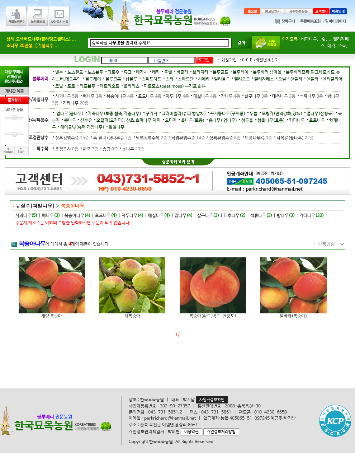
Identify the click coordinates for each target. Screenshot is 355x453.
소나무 (131, 149)
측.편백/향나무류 (111, 138)
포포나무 (317, 120)
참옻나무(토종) (271, 120)
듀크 (128, 72)
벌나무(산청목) (320, 113)
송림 (109, 149)
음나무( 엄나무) (223, 120)
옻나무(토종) (192, 120)
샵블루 (131, 79)
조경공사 (66, 149)
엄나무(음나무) (69, 113)
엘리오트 (242, 79)
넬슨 (59, 72)
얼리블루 (222, 79)
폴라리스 (131, 86)
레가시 (142, 72)
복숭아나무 (119, 96)
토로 (71, 86)
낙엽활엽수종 (187, 138)
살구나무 (255, 96)
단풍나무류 (257, 138)
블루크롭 (113, 79)
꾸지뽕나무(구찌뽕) (227, 113)
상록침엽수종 (71, 138)
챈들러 (296, 79)
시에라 (204, 79)
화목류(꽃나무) (293, 138)
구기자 (151, 113)
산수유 (86, 120)
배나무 (91, 96)
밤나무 (283, 215)
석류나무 (310, 96)
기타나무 (74, 103)
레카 (156, 72)
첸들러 (312, 79)
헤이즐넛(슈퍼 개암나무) (82, 127)
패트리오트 (109, 86)
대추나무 (283, 96)
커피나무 (297, 120)
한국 (89, 149)
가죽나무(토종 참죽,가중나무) (114, 113)
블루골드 (220, 72)
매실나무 (204, 96)
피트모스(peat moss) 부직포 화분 (175, 86)
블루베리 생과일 (267, 72)
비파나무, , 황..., (316, 39)
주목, (342, 45)
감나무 (229, 96)
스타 (170, 79)
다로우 (113, 72)
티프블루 (87, 86)
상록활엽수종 (224, 138)
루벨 (168, 72)
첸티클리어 (332, 79)
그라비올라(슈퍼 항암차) (184, 113)
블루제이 (93, 79)
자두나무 (176, 96)
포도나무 (148, 96)
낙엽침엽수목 (150, 138)
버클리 (182, 72)
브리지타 (200, 72)
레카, (332, 45)
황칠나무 (116, 127)
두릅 (253, 113)
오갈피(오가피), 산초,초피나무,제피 (128, 120)
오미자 (171, 120)
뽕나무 (70, 120)
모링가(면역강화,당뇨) (282, 113)
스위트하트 (151, 79)
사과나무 (66, 96)
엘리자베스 (264, 79)
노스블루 (95, 72)
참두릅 (247, 120)
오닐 (282, 79)
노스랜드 (75, 72)
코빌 (59, 86)
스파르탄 (186, 79)
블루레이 (240, 72)
